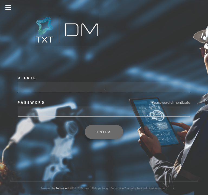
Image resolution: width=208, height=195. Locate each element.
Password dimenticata (172, 102)
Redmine (61, 188)
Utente (27, 78)
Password (104, 102)
